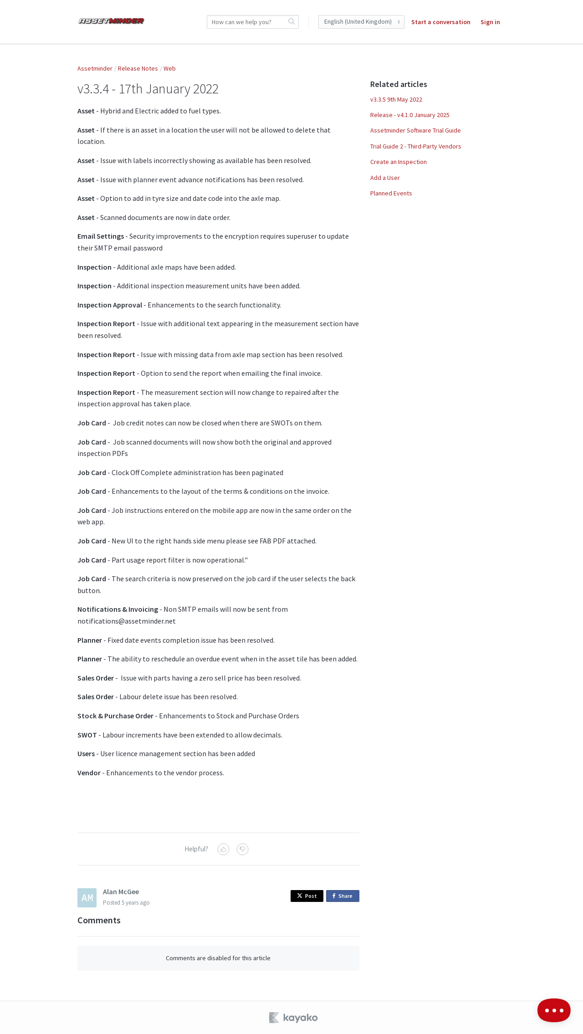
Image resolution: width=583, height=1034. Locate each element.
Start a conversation (440, 22)
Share (344, 896)
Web (170, 68)
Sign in (490, 22)
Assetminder (95, 68)
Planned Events (391, 193)
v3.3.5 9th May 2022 (396, 99)
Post (307, 895)
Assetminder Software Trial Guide (415, 130)
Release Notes (138, 68)
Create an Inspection (398, 162)
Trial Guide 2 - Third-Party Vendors (415, 146)
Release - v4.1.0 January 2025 (410, 115)
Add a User (385, 178)
